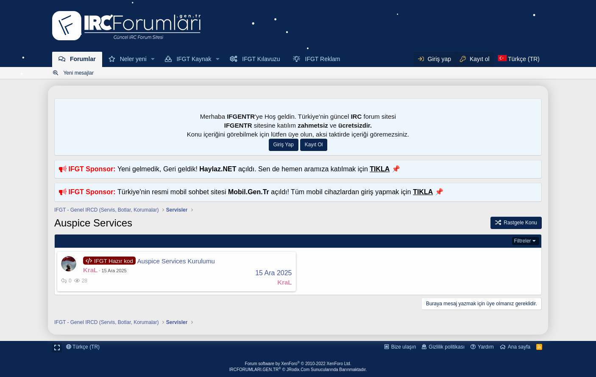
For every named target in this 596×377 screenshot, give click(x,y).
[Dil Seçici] (519, 59)
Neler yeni (133, 59)
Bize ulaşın (403, 347)
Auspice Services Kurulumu (175, 261)
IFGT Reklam (322, 59)
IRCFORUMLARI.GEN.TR (298, 369)
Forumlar (83, 59)
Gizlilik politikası (447, 347)
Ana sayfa (519, 347)
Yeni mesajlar (78, 73)
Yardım (486, 347)
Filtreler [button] (522, 241)
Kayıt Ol (314, 145)
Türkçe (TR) (83, 347)
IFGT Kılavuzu (261, 59)
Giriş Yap (283, 145)
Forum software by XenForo (298, 363)
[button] (153, 59)
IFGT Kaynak (193, 59)
